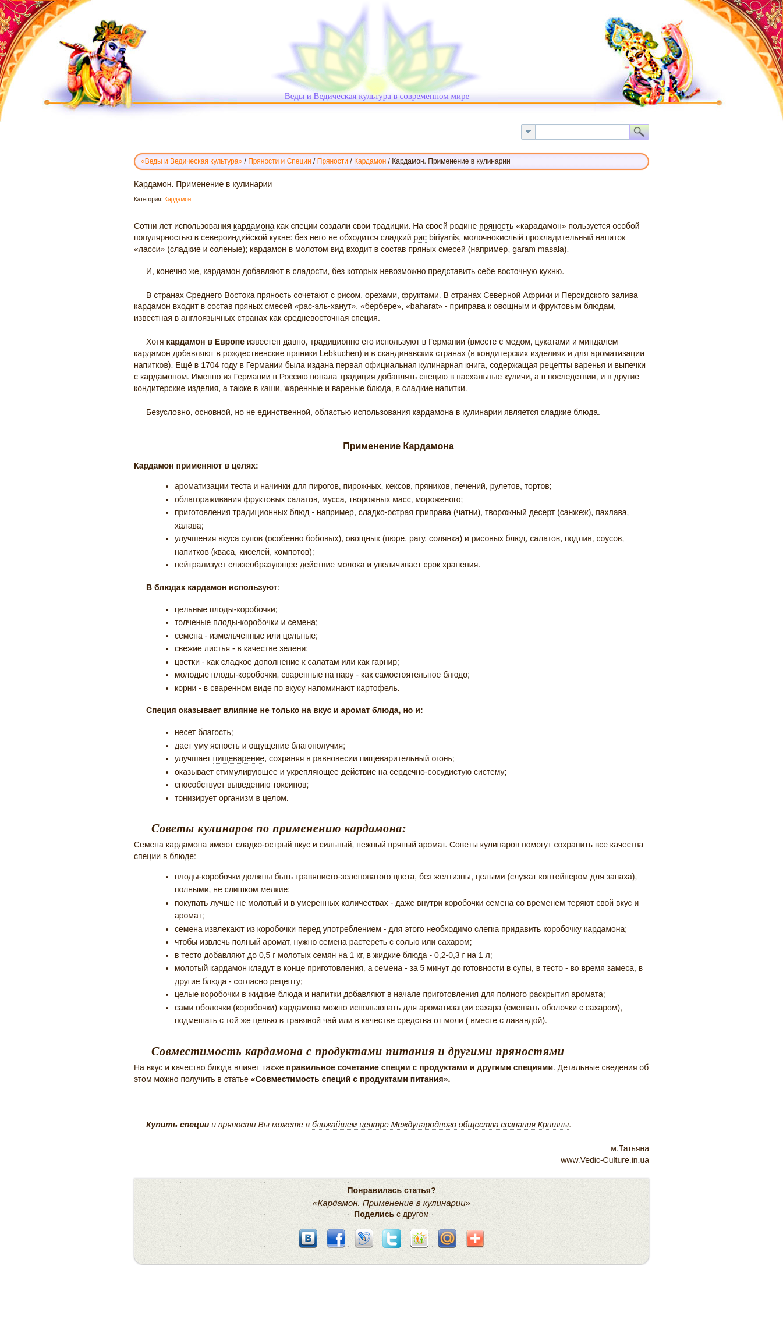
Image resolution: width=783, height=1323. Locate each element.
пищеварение (239, 758)
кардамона (254, 225)
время (593, 968)
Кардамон (177, 199)
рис (420, 237)
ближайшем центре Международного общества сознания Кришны (440, 1124)
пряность (496, 225)
